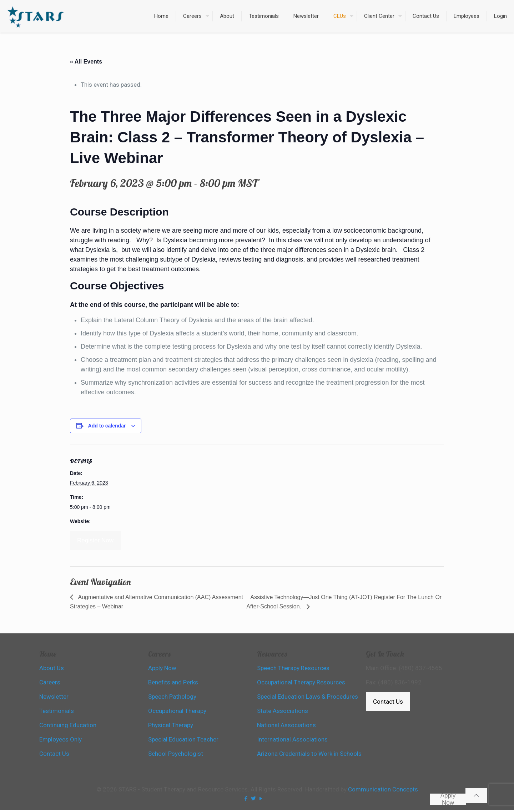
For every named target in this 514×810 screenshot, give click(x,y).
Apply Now (448, 799)
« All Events (86, 62)
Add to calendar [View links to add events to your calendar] (107, 426)
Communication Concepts (383, 789)
